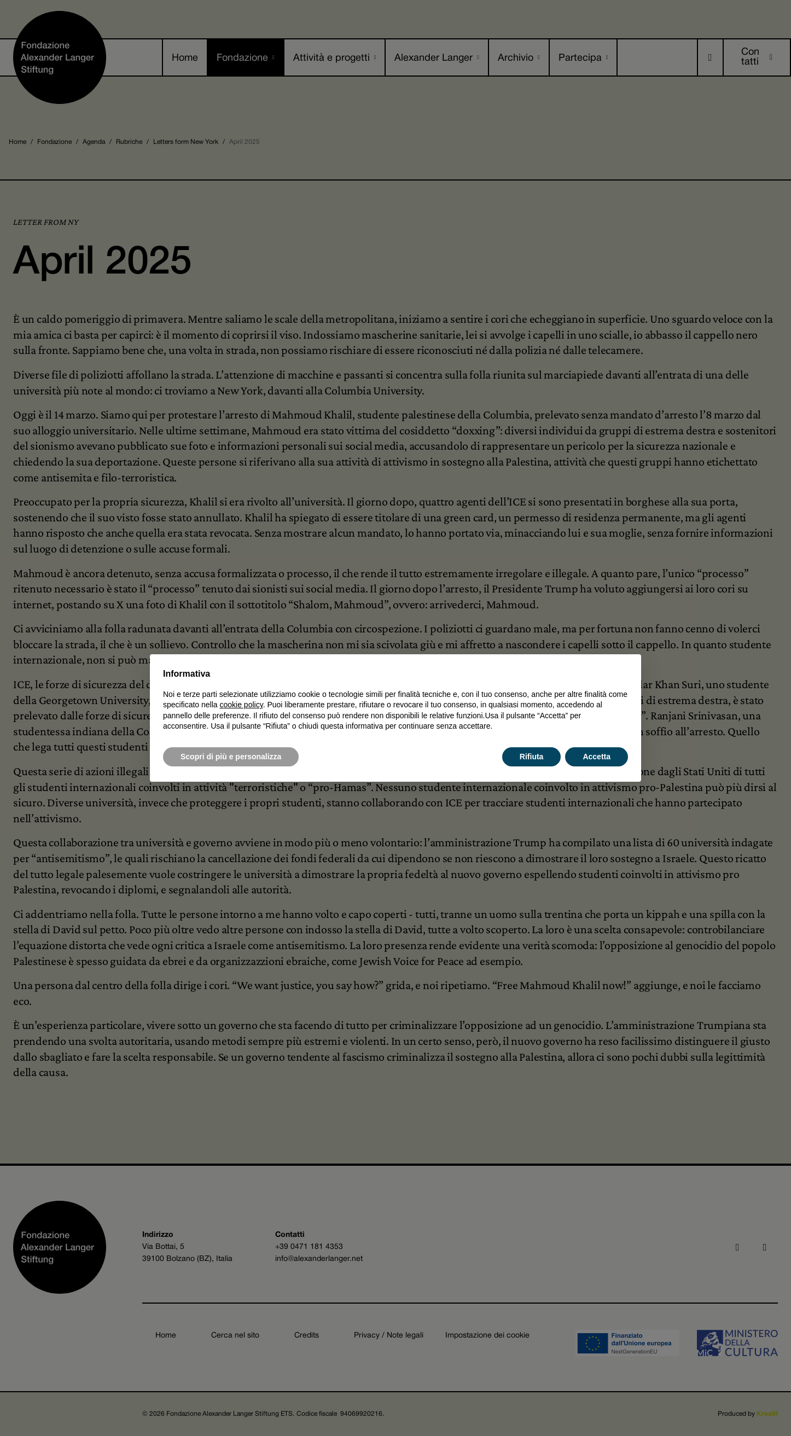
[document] (395, 699)
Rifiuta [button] (532, 756)
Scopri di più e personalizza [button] (231, 756)
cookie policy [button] (241, 704)
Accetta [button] (596, 756)
